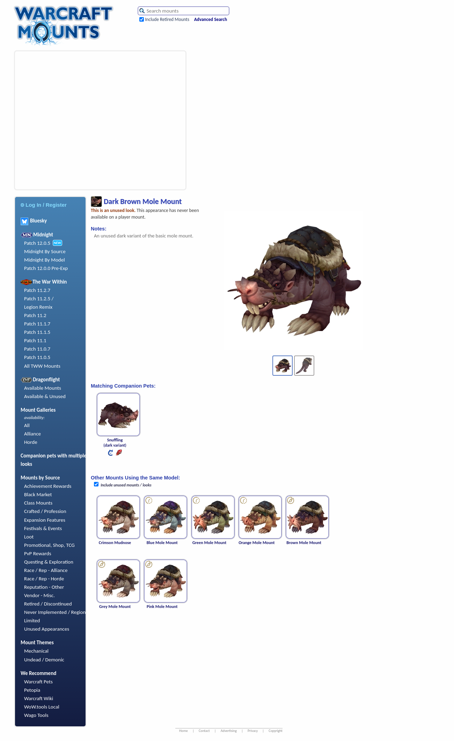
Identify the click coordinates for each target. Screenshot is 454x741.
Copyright (276, 730)
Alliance (32, 434)
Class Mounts (38, 503)
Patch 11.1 (35, 340)
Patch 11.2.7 (37, 290)
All (27, 425)
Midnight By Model (44, 260)
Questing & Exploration (48, 562)
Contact (204, 730)
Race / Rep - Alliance (45, 570)
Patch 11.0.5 (37, 357)
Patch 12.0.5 (37, 243)
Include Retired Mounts (167, 19)
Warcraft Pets (38, 681)
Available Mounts (42, 388)
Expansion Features (44, 520)
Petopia (32, 690)
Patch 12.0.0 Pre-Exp (46, 268)
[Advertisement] (65, 120)
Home (183, 730)
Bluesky (34, 221)
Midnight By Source (45, 251)
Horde (30, 442)
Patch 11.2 (35, 315)
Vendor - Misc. (39, 595)
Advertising (229, 730)
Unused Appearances (46, 629)
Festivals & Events (43, 528)
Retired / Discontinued (48, 604)
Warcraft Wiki (38, 698)
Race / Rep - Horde (44, 578)
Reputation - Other (44, 587)
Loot (29, 537)
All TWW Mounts (42, 366)
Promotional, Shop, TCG (49, 545)
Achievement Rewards (48, 486)
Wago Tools (36, 715)
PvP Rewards (37, 553)
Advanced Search (210, 19)
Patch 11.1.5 (37, 332)
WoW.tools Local (41, 707)
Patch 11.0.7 (37, 349)
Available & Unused (45, 396)
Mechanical (36, 651)
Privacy (253, 730)
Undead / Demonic (44, 659)
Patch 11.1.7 (37, 324)
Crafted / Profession (45, 511)
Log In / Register (44, 204)
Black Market (38, 494)
